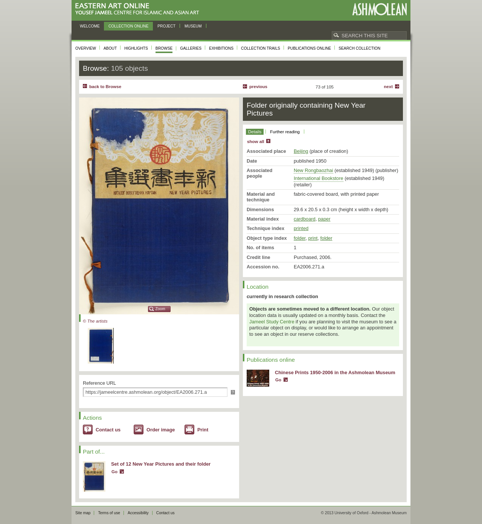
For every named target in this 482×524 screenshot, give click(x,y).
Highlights (136, 48)
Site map (82, 513)
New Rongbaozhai (313, 170)
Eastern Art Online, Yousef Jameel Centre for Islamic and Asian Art (139, 9)
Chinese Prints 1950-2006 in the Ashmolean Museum (335, 372)
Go (114, 471)
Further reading (285, 131)
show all (255, 141)
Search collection (359, 48)
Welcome (90, 26)
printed (301, 228)
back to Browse (105, 86)
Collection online (128, 26)
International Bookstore (318, 178)
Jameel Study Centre (271, 321)
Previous (258, 86)
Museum (193, 26)
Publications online (309, 48)
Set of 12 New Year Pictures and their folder (160, 464)
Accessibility (138, 513)
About (110, 48)
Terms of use (109, 513)
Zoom (160, 309)
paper (324, 219)
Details (254, 131)
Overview (85, 48)
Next (388, 86)
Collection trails (260, 48)
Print (202, 430)
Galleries (190, 48)
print (312, 238)
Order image (160, 430)
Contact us (108, 430)
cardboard (305, 219)
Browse (164, 48)
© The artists (95, 321)
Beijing (301, 151)
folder (299, 238)
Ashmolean (379, 9)
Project (166, 26)
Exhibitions (221, 48)
